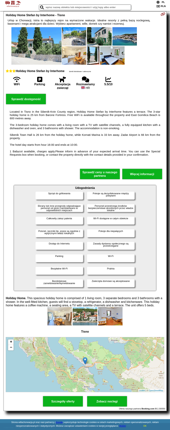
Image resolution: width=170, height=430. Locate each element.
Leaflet (142, 390)
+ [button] (11, 342)
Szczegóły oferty (63, 401)
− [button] (11, 347)
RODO (122, 426)
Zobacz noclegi (107, 401)
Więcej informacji (142, 174)
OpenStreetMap (156, 390)
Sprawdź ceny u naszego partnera (99, 174)
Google (59, 422)
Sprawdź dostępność (26, 99)
